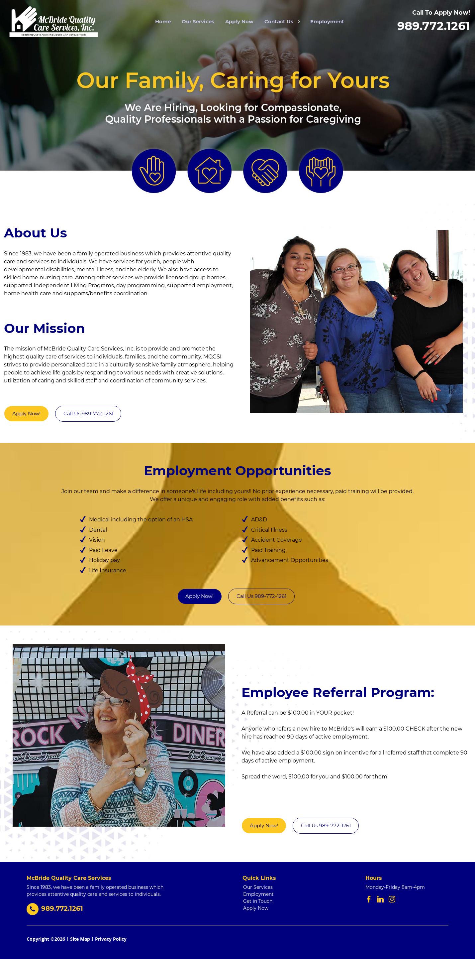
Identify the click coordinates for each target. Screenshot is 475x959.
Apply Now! (26, 413)
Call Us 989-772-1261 (89, 413)
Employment (327, 21)
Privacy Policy (111, 939)
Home (163, 21)
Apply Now (239, 21)
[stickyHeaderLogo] (53, 21)
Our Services (198, 21)
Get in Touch (257, 901)
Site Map (80, 939)
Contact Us (281, 21)
